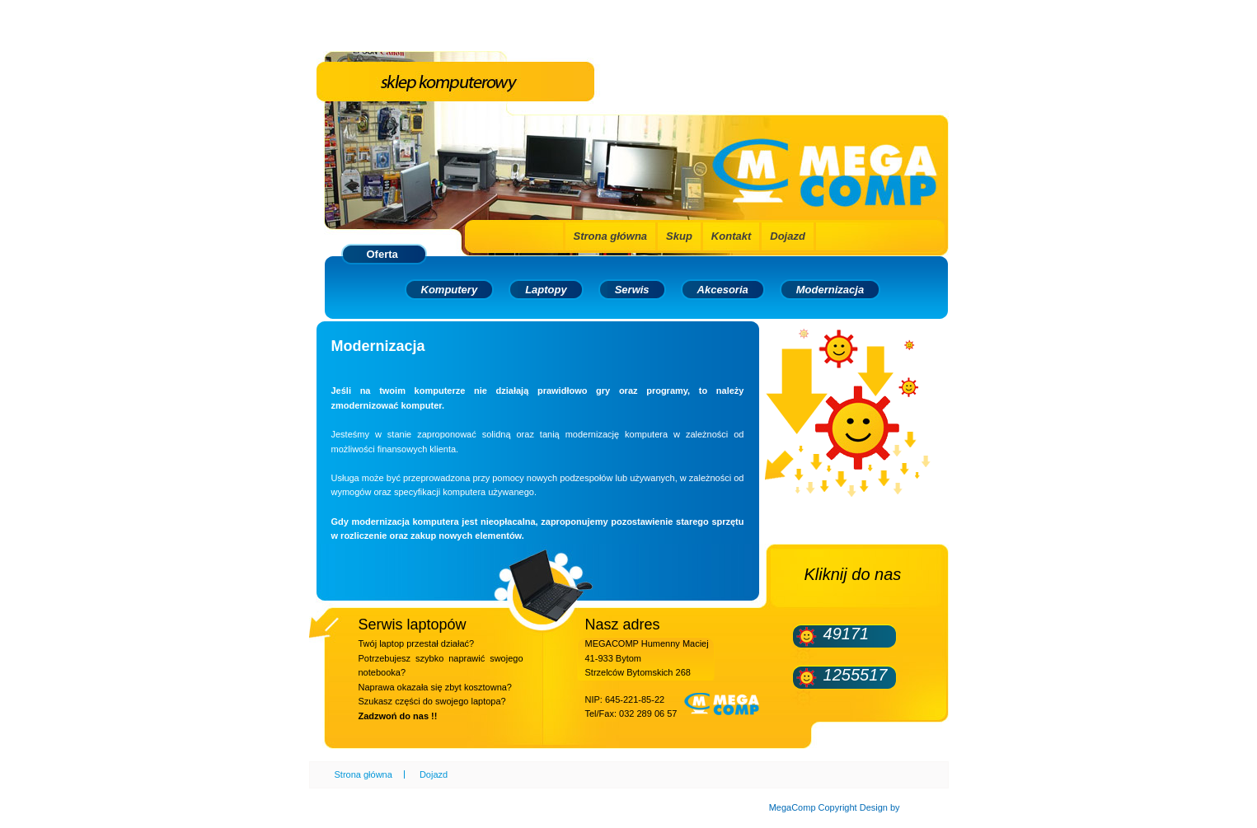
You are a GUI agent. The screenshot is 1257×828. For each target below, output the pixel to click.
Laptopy (546, 289)
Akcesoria (722, 289)
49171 (846, 634)
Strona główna (611, 236)
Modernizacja (830, 289)
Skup (679, 236)
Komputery (449, 289)
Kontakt (731, 236)
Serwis (632, 289)
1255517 (855, 675)
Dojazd (787, 236)
